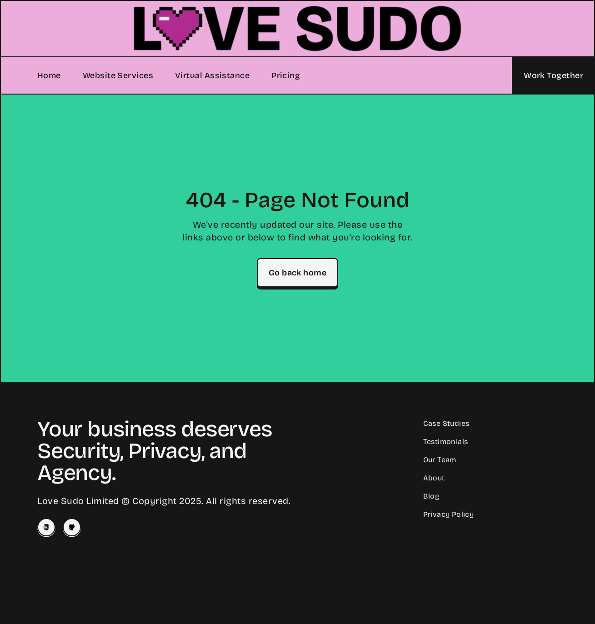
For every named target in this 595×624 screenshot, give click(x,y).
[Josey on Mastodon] (46, 527)
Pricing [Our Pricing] (285, 75)
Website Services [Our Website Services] (118, 75)
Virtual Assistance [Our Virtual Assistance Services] (212, 75)
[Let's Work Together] (553, 75)
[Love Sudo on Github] (72, 527)
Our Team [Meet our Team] (439, 459)
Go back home (297, 273)
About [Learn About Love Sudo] (434, 478)
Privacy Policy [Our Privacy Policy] (448, 514)
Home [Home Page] (49, 75)
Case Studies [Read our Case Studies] (446, 423)
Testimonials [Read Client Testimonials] (445, 441)
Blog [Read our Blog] (431, 496)
